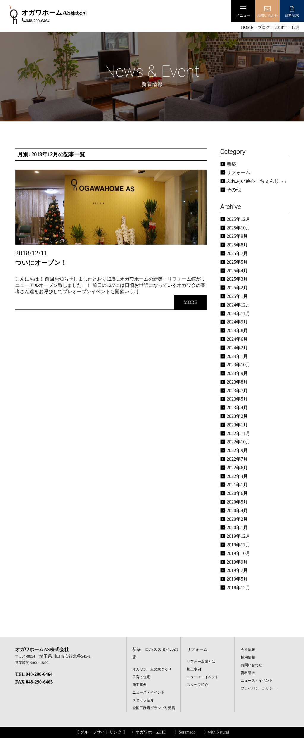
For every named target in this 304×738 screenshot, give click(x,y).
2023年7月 (237, 390)
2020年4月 (237, 510)
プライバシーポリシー (258, 688)
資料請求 (292, 11)
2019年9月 (237, 562)
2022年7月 (237, 459)
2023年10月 (238, 364)
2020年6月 (237, 493)
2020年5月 (237, 501)
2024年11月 (238, 313)
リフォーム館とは (201, 661)
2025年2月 (237, 287)
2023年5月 (237, 398)
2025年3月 (237, 279)
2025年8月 (237, 244)
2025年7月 (237, 253)
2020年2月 (237, 519)
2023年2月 (237, 416)
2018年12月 (238, 587)
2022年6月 (237, 467)
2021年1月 (237, 484)
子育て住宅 (141, 677)
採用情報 (248, 657)
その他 (234, 189)
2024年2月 (237, 347)
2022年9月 (237, 450)
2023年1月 (237, 424)
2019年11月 (238, 544)
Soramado (187, 732)
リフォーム (238, 172)
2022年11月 (238, 433)
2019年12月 (238, 536)
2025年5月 (237, 262)
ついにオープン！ (41, 262)
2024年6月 (237, 339)
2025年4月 (237, 270)
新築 (231, 164)
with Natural (218, 732)
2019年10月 (238, 553)
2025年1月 (237, 296)
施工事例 (139, 685)
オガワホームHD (150, 732)
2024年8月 (237, 330)
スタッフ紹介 (143, 700)
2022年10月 (238, 441)
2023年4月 (237, 407)
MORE (190, 302)
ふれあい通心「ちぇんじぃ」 (257, 181)
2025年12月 (238, 219)
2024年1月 (237, 356)
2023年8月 (237, 381)
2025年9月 (237, 236)
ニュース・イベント (148, 692)
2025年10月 (238, 227)
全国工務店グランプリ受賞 (153, 708)
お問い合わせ (251, 665)
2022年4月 (237, 476)
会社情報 (248, 650)
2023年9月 (237, 373)
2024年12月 (238, 304)
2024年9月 (237, 321)
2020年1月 (237, 527)
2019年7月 (237, 570)
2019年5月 (237, 578)
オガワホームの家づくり (152, 669)
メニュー (243, 11)
